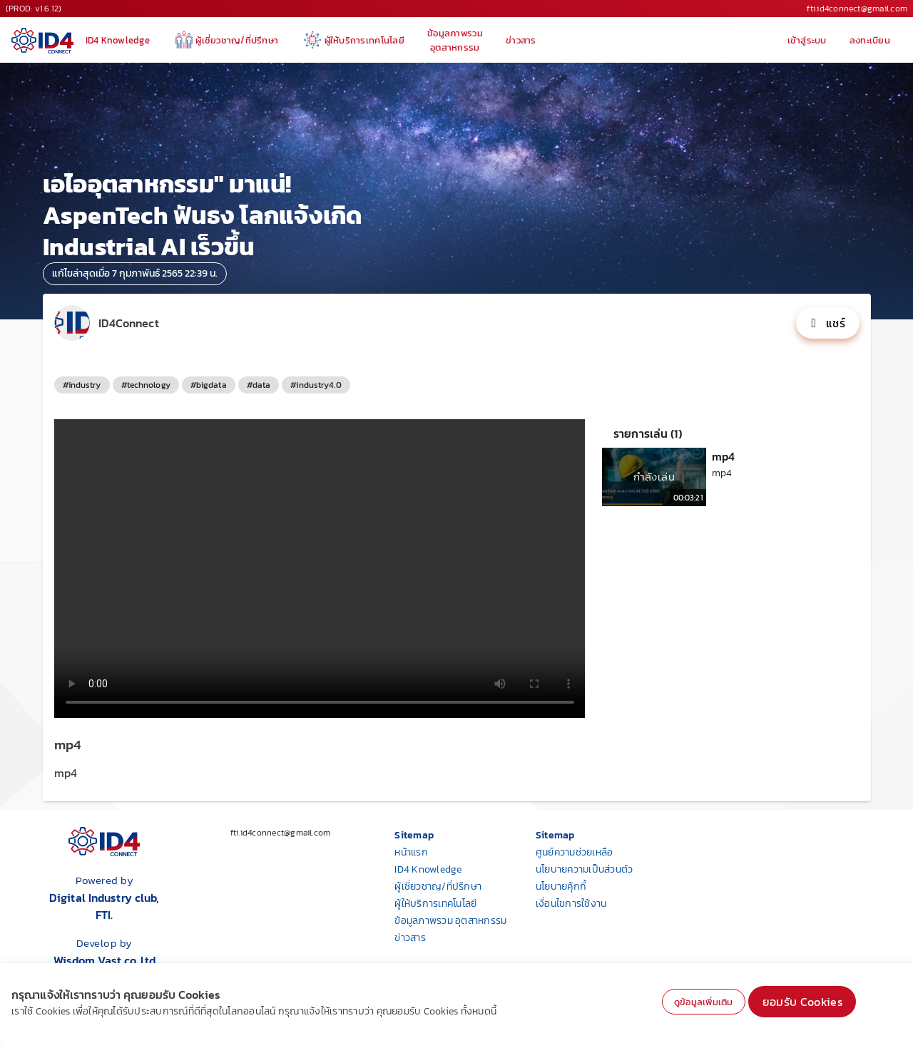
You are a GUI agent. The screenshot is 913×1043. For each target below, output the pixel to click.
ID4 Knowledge (427, 869)
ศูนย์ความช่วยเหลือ (574, 852)
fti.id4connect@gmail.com (857, 8)
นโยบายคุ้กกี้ (561, 886)
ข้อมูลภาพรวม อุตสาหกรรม (450, 920)
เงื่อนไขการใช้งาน (571, 903)
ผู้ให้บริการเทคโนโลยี (435, 903)
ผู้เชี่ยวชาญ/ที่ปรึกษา (437, 886)
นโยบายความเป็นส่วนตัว (584, 869)
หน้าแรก (411, 852)
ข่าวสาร (410, 937)
